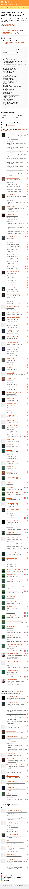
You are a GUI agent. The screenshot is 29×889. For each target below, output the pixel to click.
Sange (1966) (9, 338)
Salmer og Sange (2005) (12, 546)
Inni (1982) (9, 412)
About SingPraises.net (21, 885)
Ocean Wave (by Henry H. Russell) (11, 30)
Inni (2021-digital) (10, 576)
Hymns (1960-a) (10, 256)
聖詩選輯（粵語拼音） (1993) (13, 534)
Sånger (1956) (9, 319)
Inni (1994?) (9, 559)
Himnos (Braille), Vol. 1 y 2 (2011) (14, 622)
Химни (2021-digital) (11, 632)
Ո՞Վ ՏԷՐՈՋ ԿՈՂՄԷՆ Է (12, 776)
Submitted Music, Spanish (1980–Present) (16, 681)
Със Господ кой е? (11, 626)
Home (2, 7)
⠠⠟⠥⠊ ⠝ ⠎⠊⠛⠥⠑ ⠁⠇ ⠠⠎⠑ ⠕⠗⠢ (14, 621)
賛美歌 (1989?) (10, 451)
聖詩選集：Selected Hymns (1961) (14, 374)
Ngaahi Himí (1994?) (11, 554)
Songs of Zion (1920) (11, 189)
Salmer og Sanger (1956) (12, 314)
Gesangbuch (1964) (11, 295)
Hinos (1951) (9, 273)
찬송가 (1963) (9, 365)
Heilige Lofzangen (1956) (12, 332)
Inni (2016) (9, 566)
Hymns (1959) (9, 251)
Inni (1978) (9, 410)
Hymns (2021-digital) (11, 436)
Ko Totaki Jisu (9, 635)
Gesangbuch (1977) (11, 303)
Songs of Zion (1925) (11, 191)
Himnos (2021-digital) (11, 529)
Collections (4, 4)
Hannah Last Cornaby (10, 24)
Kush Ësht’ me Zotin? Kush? (13, 661)
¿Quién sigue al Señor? (12, 679)
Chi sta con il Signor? (11, 403)
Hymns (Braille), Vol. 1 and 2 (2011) (15, 586)
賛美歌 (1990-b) (10, 458)
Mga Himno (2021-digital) (12, 592)
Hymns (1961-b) (10, 261)
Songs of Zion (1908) (11, 179)
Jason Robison (15, 657)
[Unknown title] (10, 206)
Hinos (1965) (9, 282)
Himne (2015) (9, 663)
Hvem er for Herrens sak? (12, 312)
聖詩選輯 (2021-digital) (11, 489)
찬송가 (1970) (9, 380)
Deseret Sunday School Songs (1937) (15, 202)
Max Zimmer (14, 297)
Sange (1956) (9, 325)
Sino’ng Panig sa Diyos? (12, 580)
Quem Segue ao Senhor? (12, 509)
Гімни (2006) (9, 608)
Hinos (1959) (9, 280)
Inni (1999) (9, 564)
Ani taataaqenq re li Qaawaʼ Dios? (14, 644)
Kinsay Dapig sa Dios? (11, 601)
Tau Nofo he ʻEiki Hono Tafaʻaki (13, 552)
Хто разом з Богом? (11, 596)
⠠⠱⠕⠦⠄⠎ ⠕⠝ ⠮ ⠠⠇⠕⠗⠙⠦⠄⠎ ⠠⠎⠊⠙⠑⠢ (16, 585)
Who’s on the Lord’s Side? (12, 134)
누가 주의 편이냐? (10, 378)
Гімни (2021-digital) (11, 613)
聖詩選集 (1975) (10, 400)
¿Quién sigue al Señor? (12, 520)
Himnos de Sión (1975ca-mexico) (14, 223)
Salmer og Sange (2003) (12, 543)
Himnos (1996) (10, 527)
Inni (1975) (9, 405)
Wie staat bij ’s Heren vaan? (13, 330)
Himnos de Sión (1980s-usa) (13, 231)
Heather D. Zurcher (15, 684)
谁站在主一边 (9, 793)
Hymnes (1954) (10, 289)
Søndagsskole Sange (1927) (13, 727)
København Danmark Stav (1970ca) (15, 842)
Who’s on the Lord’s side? (12, 702)
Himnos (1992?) (10, 522)
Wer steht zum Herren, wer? (13, 294)
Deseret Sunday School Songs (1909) (15, 196)
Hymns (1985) (9, 427)
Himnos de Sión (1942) (12, 216)
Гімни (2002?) (9, 598)
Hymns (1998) (9, 431)
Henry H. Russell (11, 25)
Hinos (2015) (9, 515)
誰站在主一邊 (9, 444)
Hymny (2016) (9, 672)
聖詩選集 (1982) (10, 422)
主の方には (9, 367)
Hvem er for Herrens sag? (12, 324)
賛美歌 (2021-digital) (11, 499)
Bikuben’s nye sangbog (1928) (13, 772)
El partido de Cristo (11, 731)
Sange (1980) (9, 349)
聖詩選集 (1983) (10, 417)
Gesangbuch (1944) (11, 831)
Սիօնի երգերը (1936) (12, 777)
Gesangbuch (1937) (11, 824)
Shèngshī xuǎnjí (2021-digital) (13, 494)
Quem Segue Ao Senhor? (12, 271)
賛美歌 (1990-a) (10, 456)
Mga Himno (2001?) (11, 581)
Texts (7, 7)
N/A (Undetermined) (8, 33)
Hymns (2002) (9, 434)
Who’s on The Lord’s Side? (12, 834)
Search (16, 4)
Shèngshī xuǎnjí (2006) (12, 478)
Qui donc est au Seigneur (12, 287)
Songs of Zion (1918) (11, 186)
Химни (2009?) (10, 628)
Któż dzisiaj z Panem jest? (12, 670)
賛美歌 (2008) (9, 484)
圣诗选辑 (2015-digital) (11, 795)
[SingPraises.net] (8, 2)
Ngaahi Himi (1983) (11, 394)
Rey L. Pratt (14, 217)
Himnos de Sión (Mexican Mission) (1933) (16, 749)
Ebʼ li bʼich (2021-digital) (12, 650)
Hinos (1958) (9, 277)
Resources (10, 4)
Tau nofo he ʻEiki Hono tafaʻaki (13, 392)
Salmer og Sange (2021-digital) (13, 548)
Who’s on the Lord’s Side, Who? (14, 764)
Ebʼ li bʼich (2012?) (10, 646)
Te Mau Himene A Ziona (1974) (13, 755)
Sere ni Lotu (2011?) (11, 637)
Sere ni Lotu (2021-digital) (12, 641)
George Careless (14, 139)
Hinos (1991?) (9, 511)
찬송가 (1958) (9, 360)
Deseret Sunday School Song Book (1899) (16, 135)
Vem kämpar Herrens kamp (13, 317)
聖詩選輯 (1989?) (10, 441)
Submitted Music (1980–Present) (14, 655)
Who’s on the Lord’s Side (12, 653)
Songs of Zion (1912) (11, 184)
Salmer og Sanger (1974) (12, 344)
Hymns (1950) (9, 249)
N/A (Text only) (6, 32)
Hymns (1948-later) (11, 244)
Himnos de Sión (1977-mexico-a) (14, 227)
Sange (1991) (9, 355)
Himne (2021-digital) (11, 667)
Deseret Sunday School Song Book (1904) (16, 154)
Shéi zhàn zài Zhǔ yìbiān (12, 477)
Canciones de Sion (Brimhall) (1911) (15, 732)
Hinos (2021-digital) (11, 518)
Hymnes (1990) (10, 308)
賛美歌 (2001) (9, 473)
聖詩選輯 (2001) (10, 463)
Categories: (8, 116)
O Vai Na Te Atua (10, 753)
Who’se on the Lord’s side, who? (14, 810)
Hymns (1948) (9, 238)
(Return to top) (11, 125)
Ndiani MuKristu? (10, 854)
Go (18, 52)
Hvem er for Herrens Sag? (12, 725)
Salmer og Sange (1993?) (12, 539)
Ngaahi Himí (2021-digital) (12, 571)
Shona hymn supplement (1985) (14, 856)
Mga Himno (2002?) (11, 603)
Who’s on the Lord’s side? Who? (14, 696)
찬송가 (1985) (9, 387)
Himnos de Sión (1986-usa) (13, 233)
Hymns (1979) (9, 266)
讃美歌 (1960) (9, 369)
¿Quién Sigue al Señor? (12, 214)
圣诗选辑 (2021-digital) (11, 799)
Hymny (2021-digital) (11, 676)
